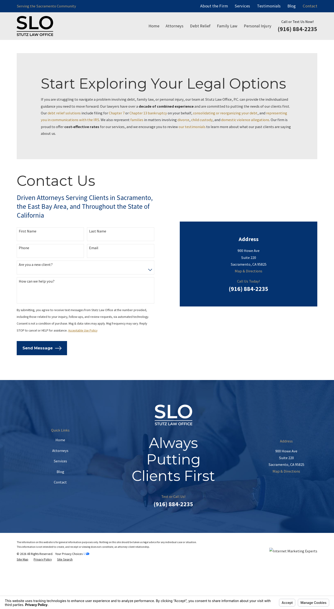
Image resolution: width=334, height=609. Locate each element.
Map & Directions (248, 222)
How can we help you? (37, 301)
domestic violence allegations (245, 119)
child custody (201, 119)
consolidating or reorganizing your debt (225, 113)
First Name (27, 251)
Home (60, 479)
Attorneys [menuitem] (174, 26)
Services (242, 6)
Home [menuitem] (153, 26)
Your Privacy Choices (72, 594)
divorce (183, 119)
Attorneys (60, 490)
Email (93, 268)
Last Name (97, 251)
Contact (310, 6)
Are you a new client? (36, 284)
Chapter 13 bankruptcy (148, 113)
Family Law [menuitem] (227, 26)
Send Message (41, 368)
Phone (24, 268)
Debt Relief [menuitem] (200, 26)
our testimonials (192, 126)
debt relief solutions (64, 113)
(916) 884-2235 (297, 29)
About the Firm (214, 6)
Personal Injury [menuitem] (257, 26)
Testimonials (269, 6)
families (136, 119)
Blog (291, 6)
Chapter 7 (117, 113)
